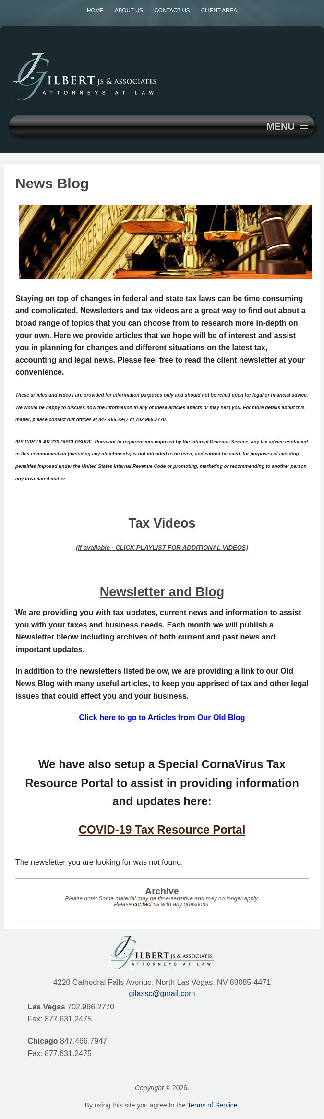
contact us (146, 904)
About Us (129, 10)
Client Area (219, 10)
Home (95, 10)
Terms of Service (212, 1105)
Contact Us (172, 10)
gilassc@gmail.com (162, 993)
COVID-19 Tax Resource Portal (162, 829)
